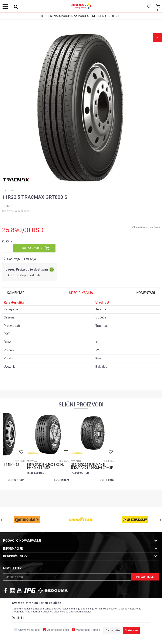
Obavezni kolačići (29, 629)
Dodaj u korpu (32, 247)
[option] (81, 109)
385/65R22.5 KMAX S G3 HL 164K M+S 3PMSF (45, 466)
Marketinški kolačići (88, 629)
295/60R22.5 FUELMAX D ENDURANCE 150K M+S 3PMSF (92, 466)
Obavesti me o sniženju (146, 227)
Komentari (16, 293)
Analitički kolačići (58, 629)
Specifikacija (81, 293)
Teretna (6, 206)
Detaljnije (18, 618)
